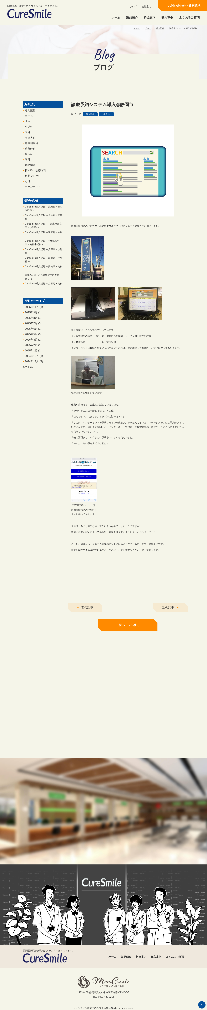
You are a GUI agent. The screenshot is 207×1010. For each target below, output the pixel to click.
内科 (27, 134)
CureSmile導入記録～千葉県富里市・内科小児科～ (42, 244)
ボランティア (33, 188)
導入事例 (167, 17)
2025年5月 (33, 336)
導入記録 (160, 28)
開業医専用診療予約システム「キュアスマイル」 (33, 11)
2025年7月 (33, 325)
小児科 (29, 128)
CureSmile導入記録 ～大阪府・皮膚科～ (43, 219)
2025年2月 (33, 346)
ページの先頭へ (202, 1005)
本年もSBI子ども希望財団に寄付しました (43, 278)
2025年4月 (33, 341)
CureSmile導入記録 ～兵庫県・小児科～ (43, 253)
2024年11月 (34, 363)
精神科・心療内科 (35, 172)
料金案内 (150, 17)
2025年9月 (33, 314)
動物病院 (30, 166)
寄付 (27, 183)
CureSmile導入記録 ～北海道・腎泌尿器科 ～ (43, 210)
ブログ (133, 6)
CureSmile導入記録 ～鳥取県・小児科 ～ (43, 261)
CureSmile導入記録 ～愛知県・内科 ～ (43, 270)
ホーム (115, 17)
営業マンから (33, 177)
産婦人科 (30, 139)
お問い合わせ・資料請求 (184, 5)
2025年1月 (33, 352)
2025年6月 (33, 330)
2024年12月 (34, 357)
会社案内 (146, 6)
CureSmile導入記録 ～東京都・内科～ (43, 236)
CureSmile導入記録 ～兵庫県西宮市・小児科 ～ (43, 227)
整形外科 (30, 150)
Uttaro (28, 123)
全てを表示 (28, 369)
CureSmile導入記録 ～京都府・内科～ (43, 287)
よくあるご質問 (189, 17)
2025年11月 (34, 308)
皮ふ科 (29, 155)
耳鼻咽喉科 (31, 144)
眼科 (27, 161)
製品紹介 (132, 17)
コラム (29, 117)
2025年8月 (33, 319)
